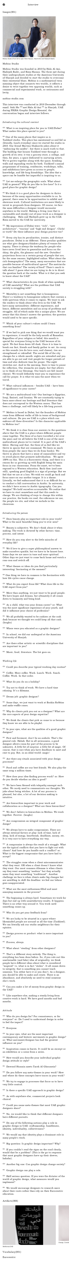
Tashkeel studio (11, 140)
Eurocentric (9, 1257)
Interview (33, 5)
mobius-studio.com (13, 99)
